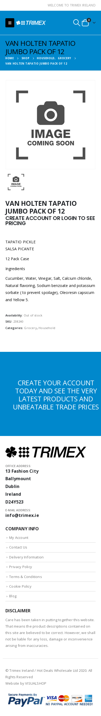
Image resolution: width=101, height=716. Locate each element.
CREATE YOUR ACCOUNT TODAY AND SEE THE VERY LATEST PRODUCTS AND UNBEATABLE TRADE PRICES (56, 394)
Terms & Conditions (25, 576)
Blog (12, 596)
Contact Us (18, 547)
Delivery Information (26, 557)
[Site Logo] (31, 23)
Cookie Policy (20, 586)
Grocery (30, 328)
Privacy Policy (20, 566)
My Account (18, 537)
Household (47, 328)
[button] (9, 22)
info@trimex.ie (22, 515)
